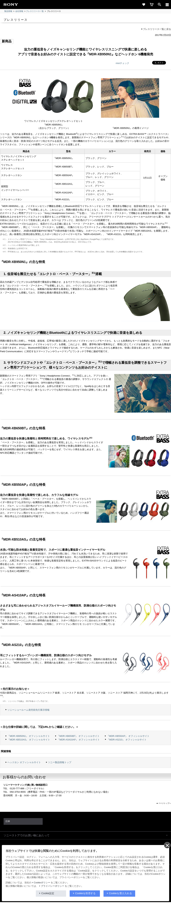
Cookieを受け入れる (120, 893)
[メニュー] (167, 4)
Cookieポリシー (42, 882)
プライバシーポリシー (52, 886)
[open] (159, 4)
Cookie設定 (47, 893)
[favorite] (144, 4)
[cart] (152, 4)
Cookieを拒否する (85, 893)
